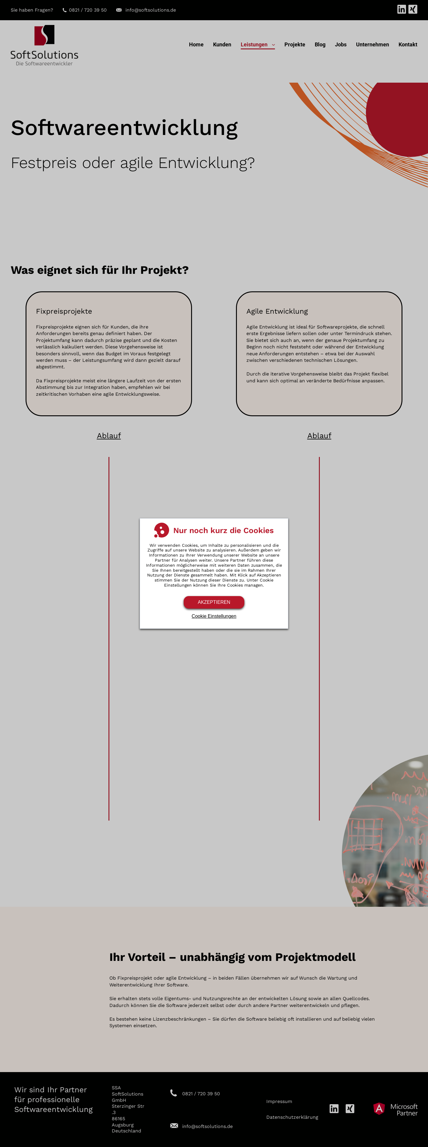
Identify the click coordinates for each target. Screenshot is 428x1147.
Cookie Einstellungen (214, 616)
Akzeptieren (214, 602)
